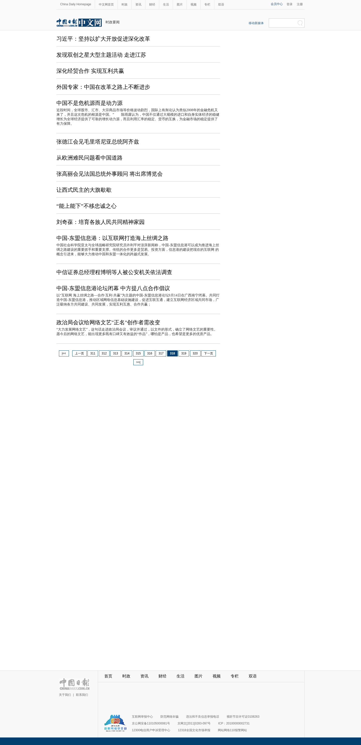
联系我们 (82, 695)
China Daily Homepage (75, 4)
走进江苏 (135, 55)
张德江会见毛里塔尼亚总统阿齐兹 (97, 142)
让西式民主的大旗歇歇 (84, 190)
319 (183, 353)
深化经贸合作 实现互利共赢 (90, 71)
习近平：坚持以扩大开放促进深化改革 (103, 39)
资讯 (138, 4)
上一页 (79, 353)
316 (149, 353)
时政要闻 (113, 22)
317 (160, 353)
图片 (180, 4)
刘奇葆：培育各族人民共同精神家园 (100, 222)
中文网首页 (106, 4)
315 (138, 353)
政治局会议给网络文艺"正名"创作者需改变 (108, 322)
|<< (64, 353)
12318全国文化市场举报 (194, 730)
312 (104, 353)
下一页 (208, 353)
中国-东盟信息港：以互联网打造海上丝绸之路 (112, 238)
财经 (152, 4)
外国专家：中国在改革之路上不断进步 (103, 87)
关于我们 (65, 695)
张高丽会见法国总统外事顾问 (93, 174)
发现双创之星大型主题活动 (90, 55)
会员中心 (277, 4)
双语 (221, 4)
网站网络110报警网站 (232, 730)
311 (92, 353)
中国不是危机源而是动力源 (89, 103)
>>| (138, 362)
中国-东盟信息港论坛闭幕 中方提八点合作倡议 (113, 288)
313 (115, 353)
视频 (194, 4)
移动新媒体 (256, 23)
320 (195, 353)
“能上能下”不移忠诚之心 (86, 206)
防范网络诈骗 (169, 716)
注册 (300, 4)
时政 (125, 4)
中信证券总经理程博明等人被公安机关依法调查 (114, 272)
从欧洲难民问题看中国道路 (89, 158)
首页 (108, 676)
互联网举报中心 (142, 716)
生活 (166, 4)
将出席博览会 (146, 174)
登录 (290, 4)
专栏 (207, 4)
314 (126, 353)
